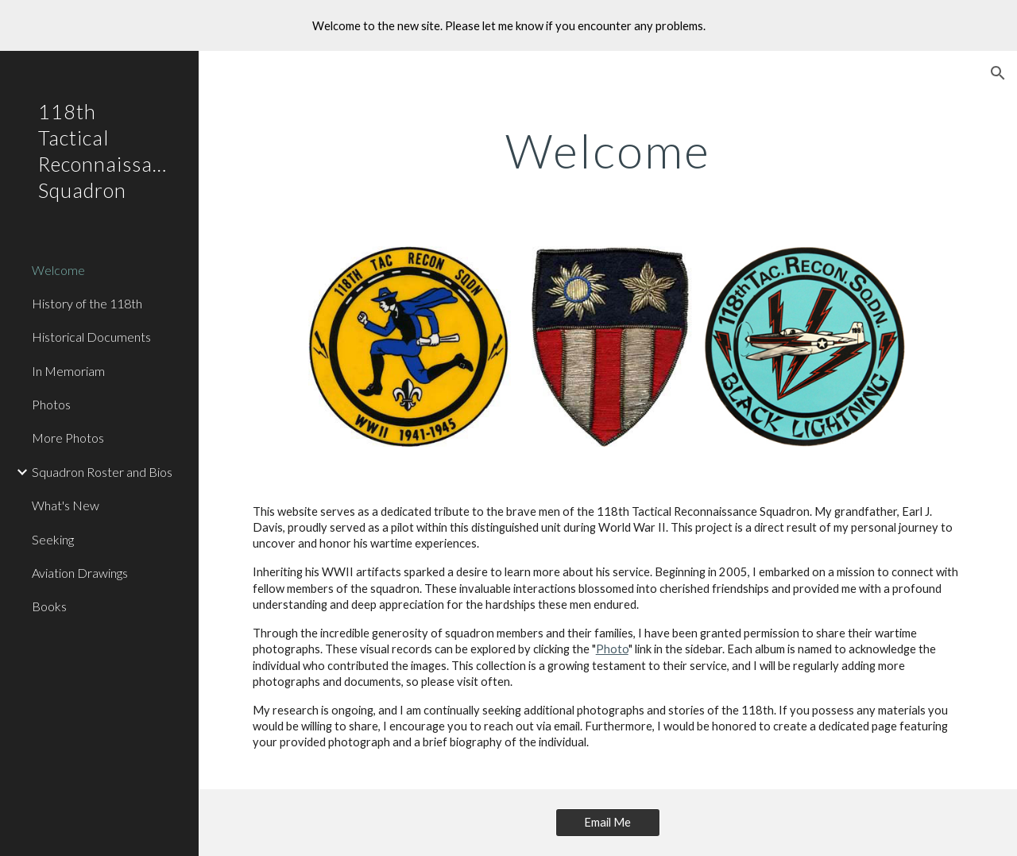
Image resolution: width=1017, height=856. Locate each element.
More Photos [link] (68, 437)
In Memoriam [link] (68, 370)
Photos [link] (51, 404)
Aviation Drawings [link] (80, 572)
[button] (998, 73)
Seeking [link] (53, 539)
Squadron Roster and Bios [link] (102, 471)
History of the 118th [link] (87, 303)
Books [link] (49, 606)
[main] (608, 150)
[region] (508, 25)
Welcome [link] (58, 269)
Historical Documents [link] (91, 336)
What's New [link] (65, 505)
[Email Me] (607, 822)
